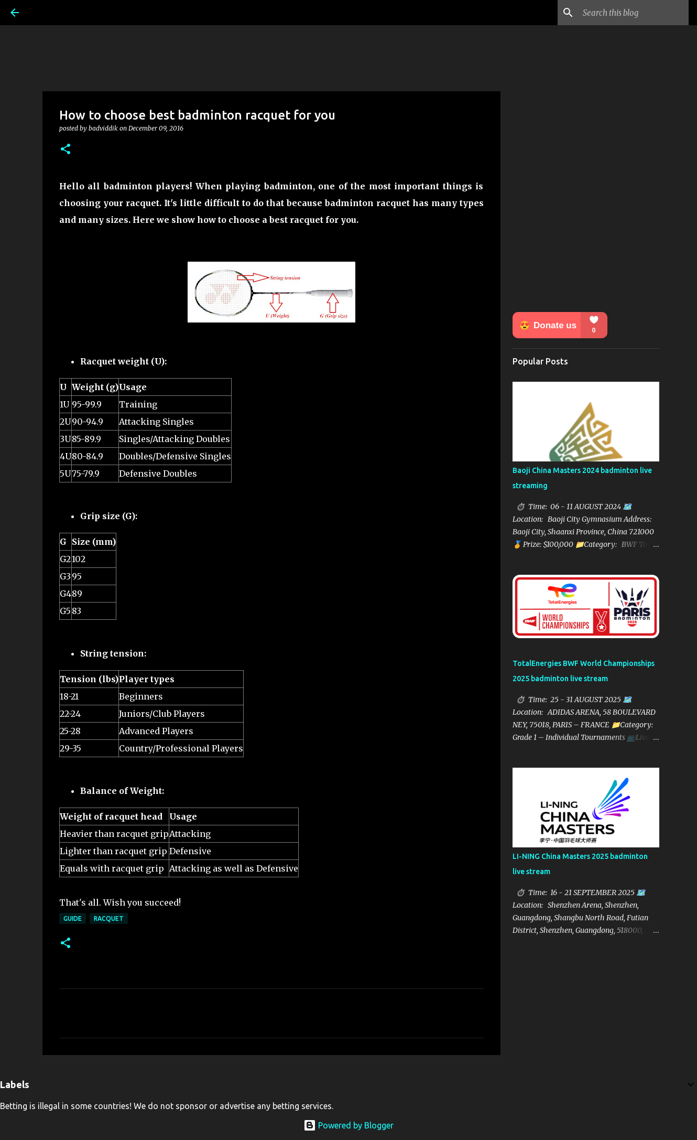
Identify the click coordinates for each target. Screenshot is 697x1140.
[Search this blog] (634, 12)
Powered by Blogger (348, 1125)
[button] (65, 150)
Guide (72, 918)
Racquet (109, 918)
